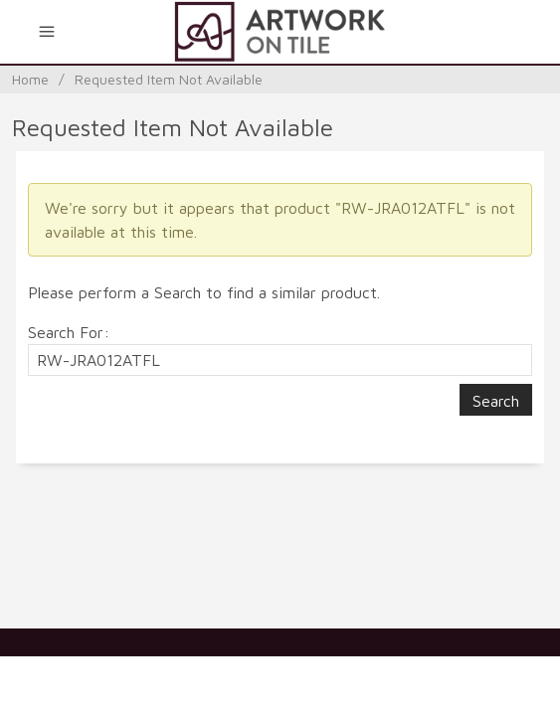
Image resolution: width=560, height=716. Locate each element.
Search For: (68, 332)
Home (30, 79)
